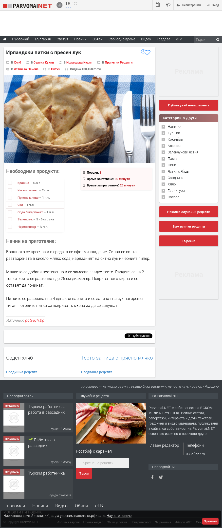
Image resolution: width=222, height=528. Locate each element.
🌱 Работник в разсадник (41, 442)
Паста (173, 158)
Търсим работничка (46, 473)
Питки (55, 69)
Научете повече (119, 515)
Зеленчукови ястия (183, 152)
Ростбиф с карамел (94, 451)
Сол (21, 204)
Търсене (189, 241)
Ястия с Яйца (178, 171)
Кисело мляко (28, 190)
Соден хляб (19, 357)
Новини (80, 39)
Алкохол (174, 145)
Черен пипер (27, 226)
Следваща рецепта (96, 372)
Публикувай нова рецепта (188, 105)
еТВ (99, 506)
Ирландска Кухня (79, 62)
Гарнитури (176, 190)
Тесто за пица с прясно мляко (117, 358)
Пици (172, 165)
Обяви (81, 506)
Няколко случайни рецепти (188, 212)
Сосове (173, 197)
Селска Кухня (44, 62)
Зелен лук (25, 219)
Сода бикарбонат (31, 212)
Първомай (14, 506)
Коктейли (175, 139)
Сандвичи (176, 177)
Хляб (17, 62)
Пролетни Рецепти (118, 62)
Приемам (210, 521)
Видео (61, 506)
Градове (163, 39)
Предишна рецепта (21, 372)
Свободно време (122, 39)
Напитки (175, 126)
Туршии (174, 133)
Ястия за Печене (26, 69)
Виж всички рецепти (188, 226)
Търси (84, 473)
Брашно (24, 183)
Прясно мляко (28, 197)
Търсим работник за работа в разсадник (47, 409)
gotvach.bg (34, 320)
